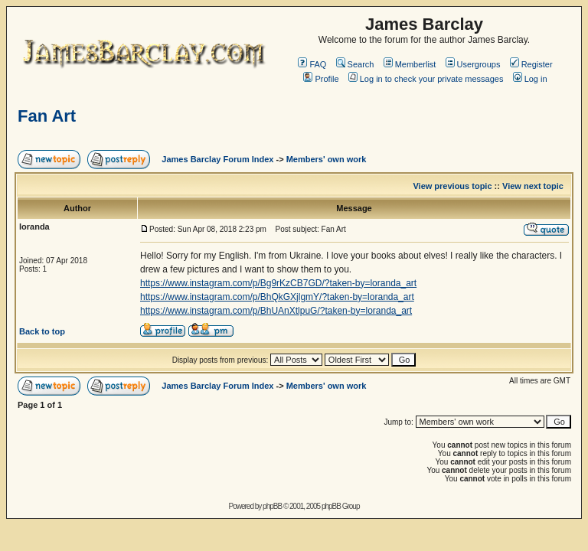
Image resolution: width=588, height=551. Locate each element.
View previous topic (452, 186)
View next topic (533, 186)
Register (531, 64)
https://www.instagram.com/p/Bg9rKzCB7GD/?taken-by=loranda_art (278, 283)
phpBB (272, 506)
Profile (320, 78)
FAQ (312, 64)
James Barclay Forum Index (217, 159)
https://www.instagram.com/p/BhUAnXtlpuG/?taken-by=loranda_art (276, 310)
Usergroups (473, 64)
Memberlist (410, 64)
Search (355, 64)
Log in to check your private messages (426, 78)
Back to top (42, 331)
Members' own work (326, 159)
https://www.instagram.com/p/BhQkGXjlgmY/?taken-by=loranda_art (277, 297)
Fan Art (47, 116)
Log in (530, 78)
